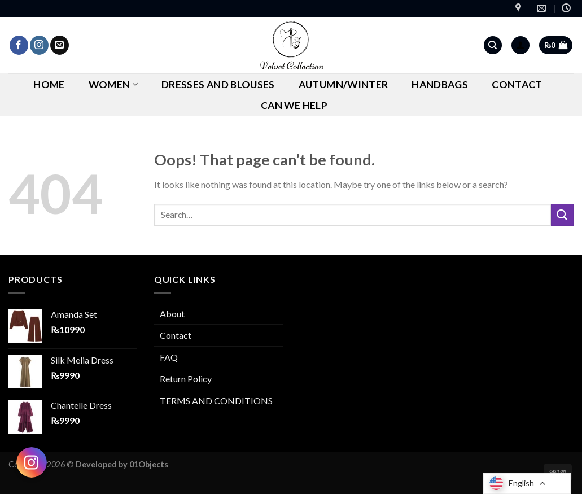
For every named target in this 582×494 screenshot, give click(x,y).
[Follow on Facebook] (19, 45)
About (172, 313)
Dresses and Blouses (218, 84)
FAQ (169, 357)
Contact (517, 84)
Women (113, 84)
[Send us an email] (59, 45)
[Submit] (562, 215)
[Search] (493, 45)
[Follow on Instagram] (39, 45)
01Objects (148, 464)
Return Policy (186, 378)
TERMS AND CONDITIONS (216, 400)
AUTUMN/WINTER (343, 84)
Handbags (440, 84)
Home (48, 84)
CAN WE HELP (294, 105)
